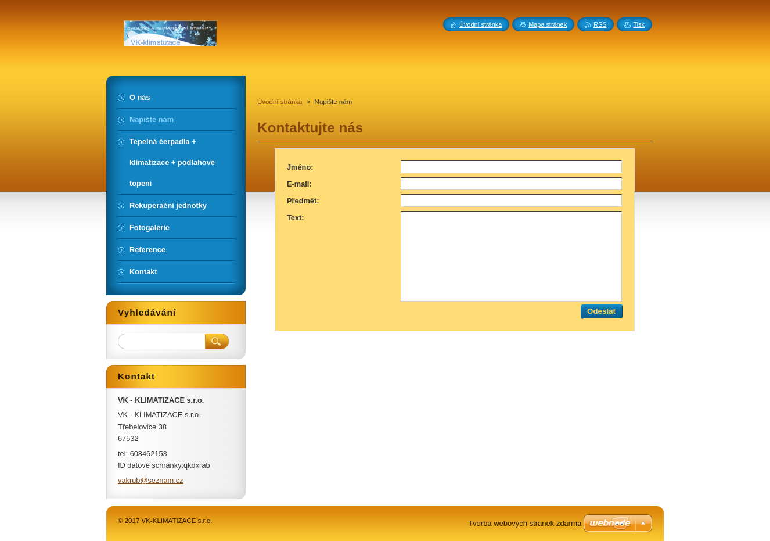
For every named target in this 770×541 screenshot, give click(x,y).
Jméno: (300, 167)
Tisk (639, 24)
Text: (295, 217)
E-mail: (299, 184)
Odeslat (601, 311)
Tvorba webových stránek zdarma (524, 523)
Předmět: (303, 200)
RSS (599, 24)
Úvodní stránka (279, 101)
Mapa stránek (547, 24)
